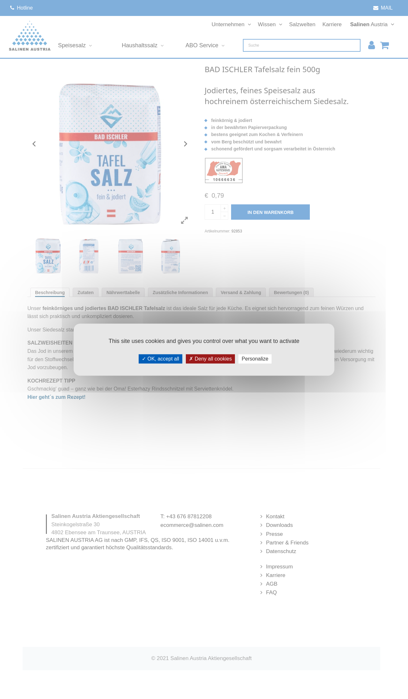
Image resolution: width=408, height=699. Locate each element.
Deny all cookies (210, 358)
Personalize (255, 358)
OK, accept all (160, 358)
